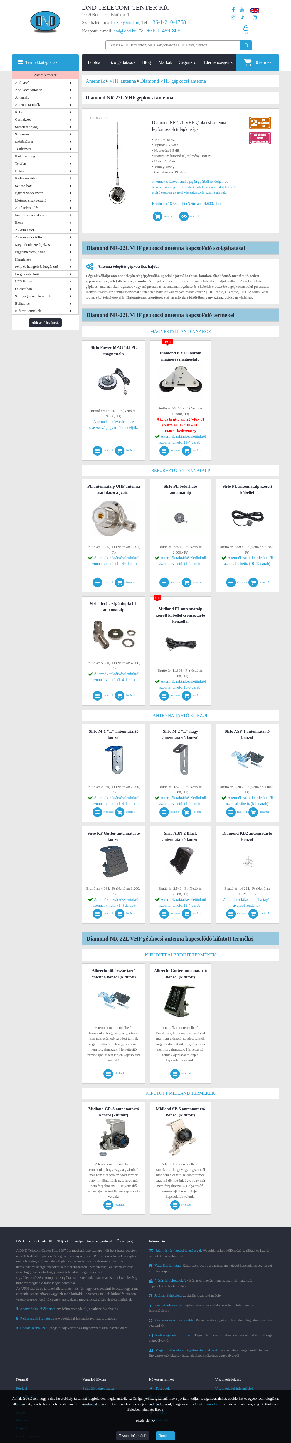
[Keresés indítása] (246, 45)
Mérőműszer (24, 141)
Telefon (20, 163)
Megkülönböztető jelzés (32, 244)
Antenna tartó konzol (181, 715)
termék (258, 62)
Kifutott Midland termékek (180, 1093)
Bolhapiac (22, 303)
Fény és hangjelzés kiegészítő (36, 266)
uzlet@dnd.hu (126, 22)
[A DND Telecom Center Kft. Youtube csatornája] (242, 10)
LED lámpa (23, 281)
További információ (133, 1436)
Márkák (165, 62)
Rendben (165, 1436)
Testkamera (23, 149)
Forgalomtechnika (28, 274)
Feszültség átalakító (29, 215)
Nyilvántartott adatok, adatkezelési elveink (67, 1309)
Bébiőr (20, 171)
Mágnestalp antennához (180, 331)
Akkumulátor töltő (28, 237)
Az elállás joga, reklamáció (185, 1295)
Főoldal (95, 62)
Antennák (22, 97)
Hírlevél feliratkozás (45, 323)
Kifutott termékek (28, 311)
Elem (19, 222)
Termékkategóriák (41, 62)
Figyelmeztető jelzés (30, 252)
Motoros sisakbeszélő (30, 200)
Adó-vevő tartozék (28, 90)
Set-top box (23, 186)
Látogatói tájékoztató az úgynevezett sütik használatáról (72, 1328)
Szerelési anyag (26, 127)
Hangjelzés (23, 259)
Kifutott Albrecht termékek (180, 954)
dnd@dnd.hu (125, 31)
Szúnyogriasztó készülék (33, 296)
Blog (146, 62)
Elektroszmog (25, 156)
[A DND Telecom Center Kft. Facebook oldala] (233, 10)
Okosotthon (23, 289)
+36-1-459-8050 (165, 30)
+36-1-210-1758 (167, 22)
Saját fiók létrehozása (98, 1388)
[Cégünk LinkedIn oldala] (255, 18)
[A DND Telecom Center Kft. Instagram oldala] (233, 18)
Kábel (19, 112)
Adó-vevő (22, 83)
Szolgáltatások (122, 62)
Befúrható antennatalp (180, 470)
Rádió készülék (26, 178)
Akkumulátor (24, 230)
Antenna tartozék (27, 104)
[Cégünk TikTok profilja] (242, 18)
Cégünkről (188, 62)
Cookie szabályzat (208, 1404)
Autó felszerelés (26, 208)
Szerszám (22, 134)
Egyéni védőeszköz (29, 193)
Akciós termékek (45, 75)
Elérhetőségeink (218, 62)
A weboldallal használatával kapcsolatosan (66, 1318)
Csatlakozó (23, 119)
